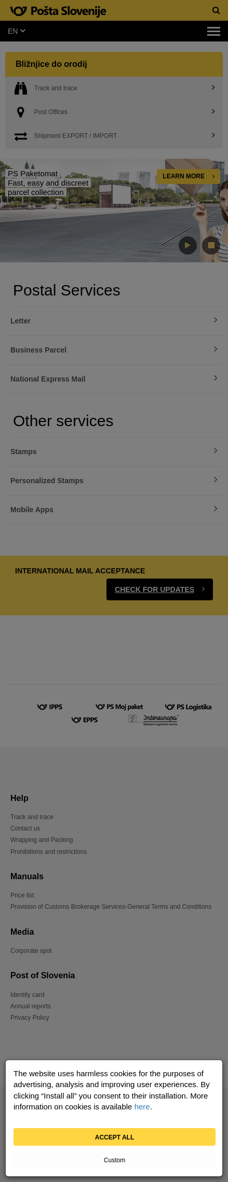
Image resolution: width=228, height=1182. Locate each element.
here (142, 1106)
